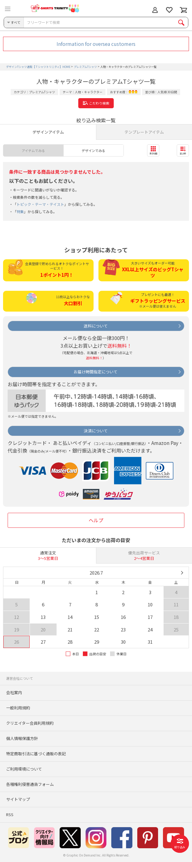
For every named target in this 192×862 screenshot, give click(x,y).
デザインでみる (93, 150)
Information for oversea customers (96, 43)
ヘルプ (96, 520)
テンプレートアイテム (144, 132)
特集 (20, 211)
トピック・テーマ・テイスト (40, 204)
